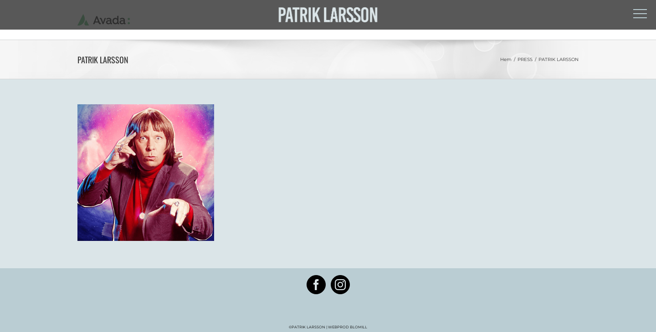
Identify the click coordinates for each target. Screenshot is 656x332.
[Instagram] (340, 284)
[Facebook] (316, 284)
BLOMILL (358, 327)
